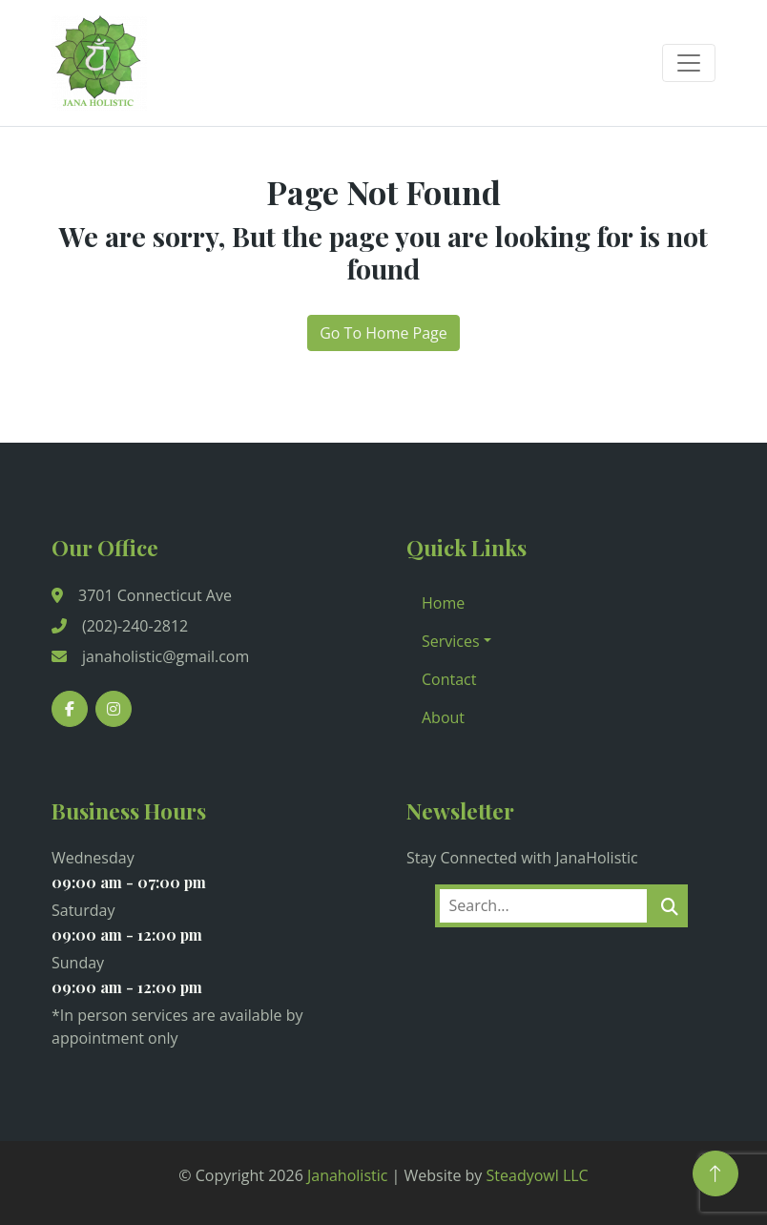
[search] (670, 905)
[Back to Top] (715, 1173)
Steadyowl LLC (538, 1175)
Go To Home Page (383, 332)
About (443, 717)
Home (443, 602)
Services (451, 641)
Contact (449, 679)
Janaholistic (347, 1175)
